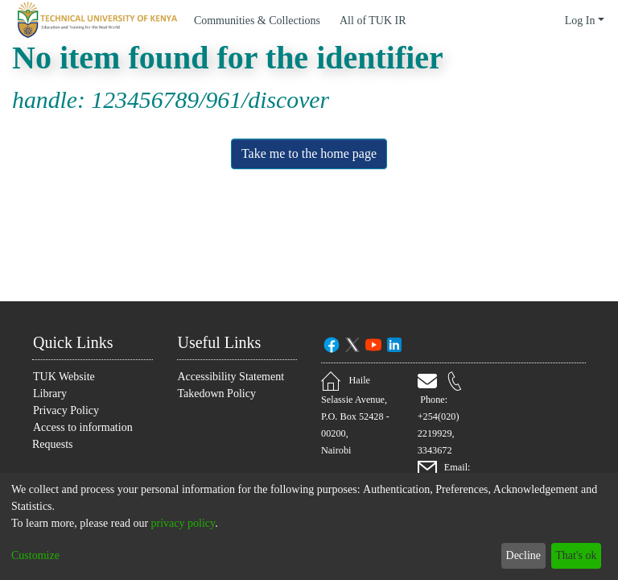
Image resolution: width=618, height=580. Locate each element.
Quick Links (76, 341)
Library (50, 392)
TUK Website (65, 375)
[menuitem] (388, 20)
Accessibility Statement (208, 384)
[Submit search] (529, 20)
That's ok (572, 555)
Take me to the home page (309, 154)
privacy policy (210, 523)
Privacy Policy (66, 409)
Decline (514, 555)
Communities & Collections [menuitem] (264, 20)
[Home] (95, 20)
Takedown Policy (220, 409)
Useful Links (225, 341)
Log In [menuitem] (579, 20)
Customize (39, 555)
